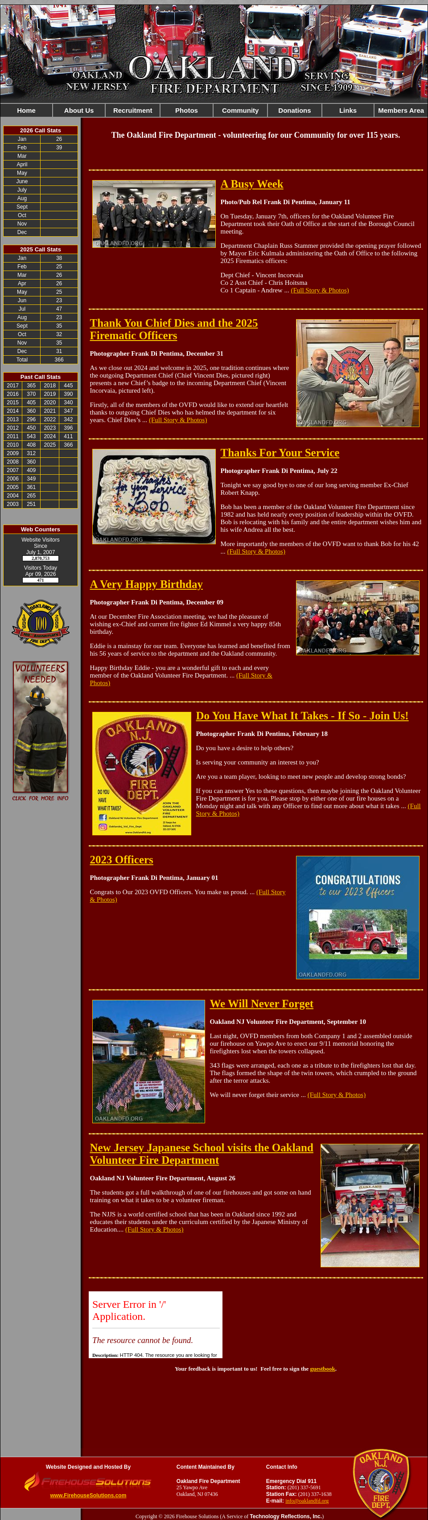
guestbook (322, 1368)
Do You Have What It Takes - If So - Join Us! (302, 716)
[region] (214, 110)
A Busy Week (252, 184)
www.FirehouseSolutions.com (88, 1495)
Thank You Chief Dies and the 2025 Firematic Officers (174, 329)
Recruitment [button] (132, 110)
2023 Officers (121, 860)
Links (348, 110)
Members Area (401, 110)
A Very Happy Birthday (146, 584)
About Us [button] (79, 110)
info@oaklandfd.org (307, 1501)
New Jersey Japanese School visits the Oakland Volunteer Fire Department (201, 1154)
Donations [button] (294, 110)
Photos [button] (186, 110)
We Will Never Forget (262, 1004)
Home (26, 110)
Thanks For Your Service (280, 453)
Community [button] (240, 110)
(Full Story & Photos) (320, 290)
